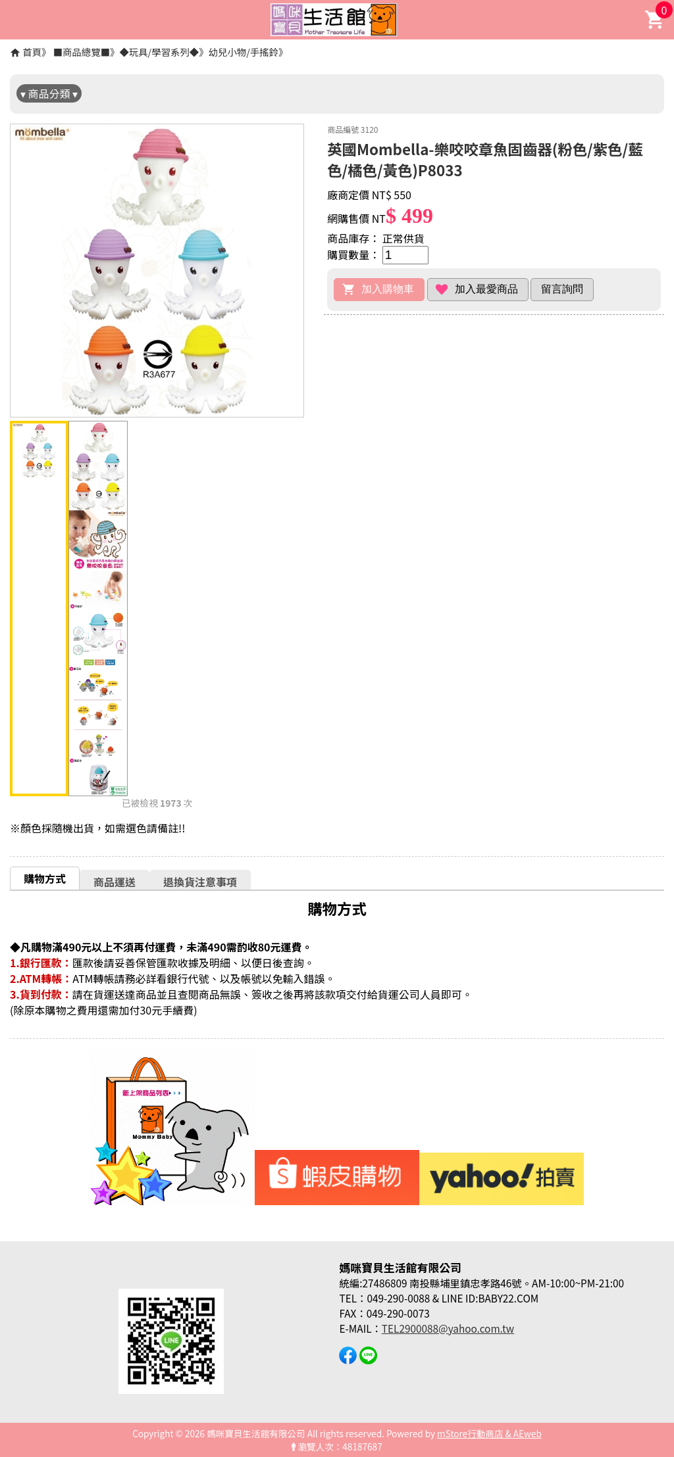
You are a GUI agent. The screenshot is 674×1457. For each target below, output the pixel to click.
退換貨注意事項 (200, 882)
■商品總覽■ (81, 52)
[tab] (45, 878)
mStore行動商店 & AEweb (489, 1433)
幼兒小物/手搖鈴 (243, 52)
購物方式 (45, 878)
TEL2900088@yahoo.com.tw (448, 1328)
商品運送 (114, 882)
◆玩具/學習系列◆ (159, 52)
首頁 (31, 52)
